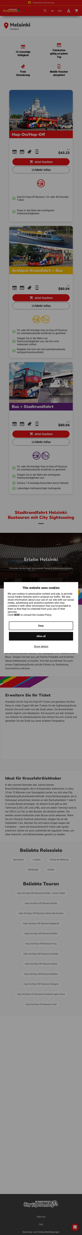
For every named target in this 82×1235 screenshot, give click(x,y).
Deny (41, 625)
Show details (41, 646)
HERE (17, 614)
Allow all (41, 636)
